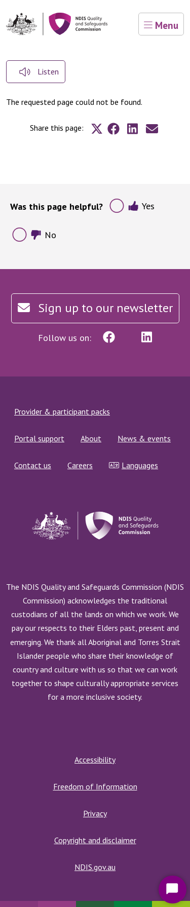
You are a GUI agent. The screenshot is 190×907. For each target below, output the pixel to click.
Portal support (39, 438)
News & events (144, 438)
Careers (80, 465)
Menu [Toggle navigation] (161, 25)
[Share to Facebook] (113, 129)
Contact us (32, 465)
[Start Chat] (172, 889)
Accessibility (95, 759)
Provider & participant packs (62, 411)
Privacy (95, 813)
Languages (133, 465)
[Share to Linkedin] (133, 129)
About (91, 438)
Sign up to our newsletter (95, 308)
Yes (141, 206)
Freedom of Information (95, 786)
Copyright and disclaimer (95, 840)
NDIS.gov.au (95, 867)
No (43, 235)
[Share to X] (97, 129)
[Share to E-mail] (152, 129)
